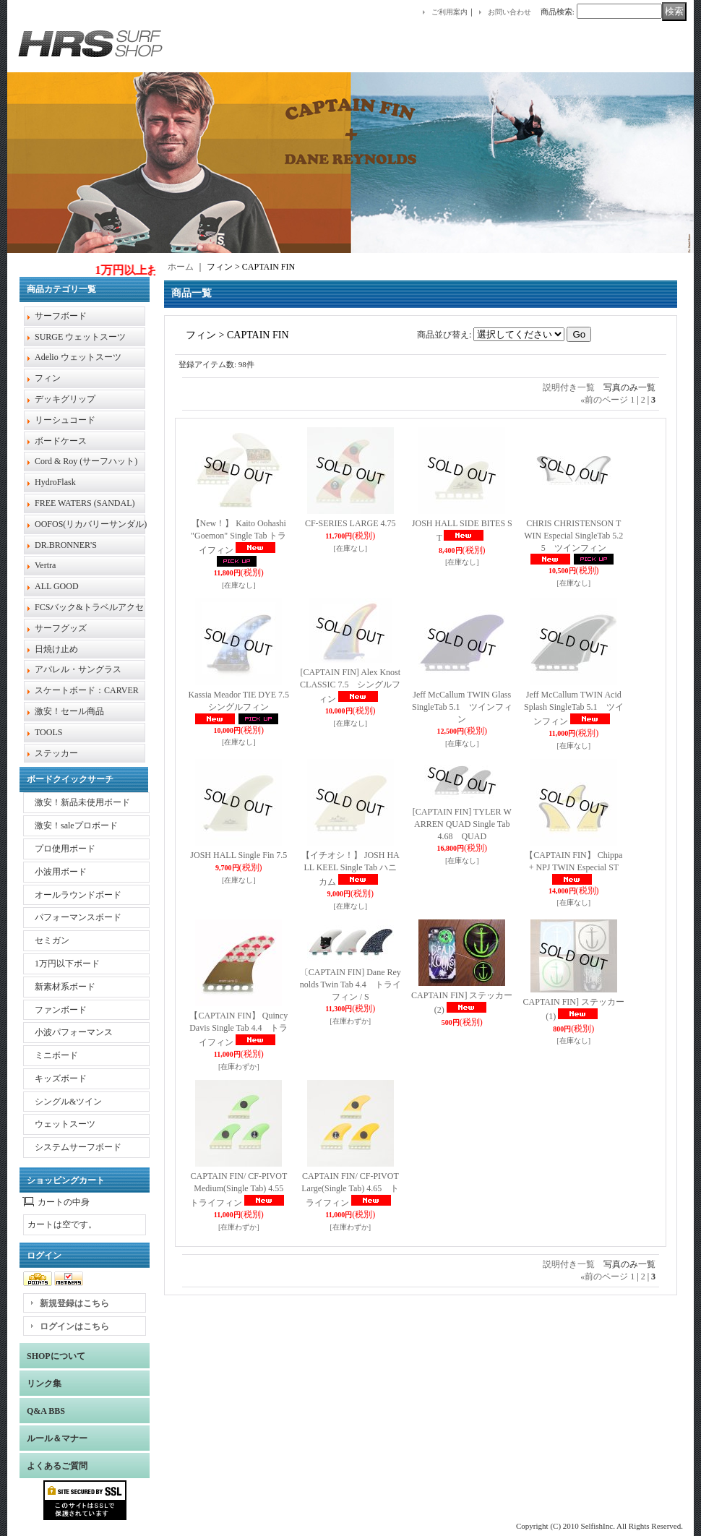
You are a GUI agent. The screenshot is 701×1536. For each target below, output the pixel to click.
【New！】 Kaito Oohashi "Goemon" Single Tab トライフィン (238, 536)
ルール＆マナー (57, 1438)
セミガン (52, 940)
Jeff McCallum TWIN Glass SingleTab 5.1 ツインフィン (462, 707)
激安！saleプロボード (76, 825)
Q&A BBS (46, 1411)
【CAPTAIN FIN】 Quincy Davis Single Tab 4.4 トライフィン (238, 1029)
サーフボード (61, 316)
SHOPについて (56, 1356)
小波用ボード (61, 872)
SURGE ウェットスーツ (80, 337)
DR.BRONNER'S (66, 545)
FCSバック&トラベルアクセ (89, 607)
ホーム (181, 267)
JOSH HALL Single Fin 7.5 (238, 855)
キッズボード (61, 1078)
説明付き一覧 (569, 387)
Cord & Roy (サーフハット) (86, 461)
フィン (48, 378)
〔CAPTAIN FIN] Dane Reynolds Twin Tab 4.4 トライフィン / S (350, 984)
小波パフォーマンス (74, 1032)
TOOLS (48, 732)
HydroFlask (55, 482)
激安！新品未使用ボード (82, 802)
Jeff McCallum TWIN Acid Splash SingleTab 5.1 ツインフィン (574, 708)
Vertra (45, 565)
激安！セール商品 (69, 711)
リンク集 (44, 1383)
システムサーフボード (78, 1147)
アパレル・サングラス (78, 669)
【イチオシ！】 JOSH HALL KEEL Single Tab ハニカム (350, 868)
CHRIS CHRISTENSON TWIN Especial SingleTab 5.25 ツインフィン (573, 535)
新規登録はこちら (74, 1303)
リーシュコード (65, 420)
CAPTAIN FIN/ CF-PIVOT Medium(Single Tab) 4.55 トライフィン (243, 1189)
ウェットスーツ (65, 1124)
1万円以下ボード (67, 963)
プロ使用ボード (65, 849)
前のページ (604, 400)
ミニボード (56, 1055)
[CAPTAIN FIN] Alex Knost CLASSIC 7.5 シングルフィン (350, 685)
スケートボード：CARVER (87, 690)
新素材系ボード (65, 987)
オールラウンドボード (78, 895)
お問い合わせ (509, 12)
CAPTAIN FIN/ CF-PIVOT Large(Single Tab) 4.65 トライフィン (354, 1189)
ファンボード (61, 1010)
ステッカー (56, 753)
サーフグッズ (61, 628)
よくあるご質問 (57, 1466)
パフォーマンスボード (78, 917)
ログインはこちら (74, 1326)
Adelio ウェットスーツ (78, 357)
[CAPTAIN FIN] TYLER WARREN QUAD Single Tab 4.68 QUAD (462, 824)
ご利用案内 (449, 12)
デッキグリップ (65, 399)
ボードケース (61, 441)
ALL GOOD (57, 586)
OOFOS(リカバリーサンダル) (91, 524)
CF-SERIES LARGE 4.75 (350, 523)
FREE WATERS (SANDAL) (84, 503)
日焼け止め (56, 649)
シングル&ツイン (68, 1102)
